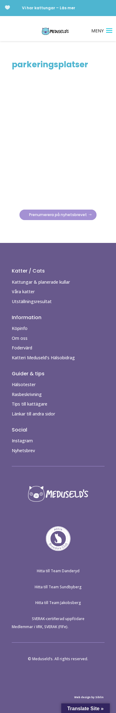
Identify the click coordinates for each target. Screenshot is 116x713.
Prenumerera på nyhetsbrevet (58, 215)
